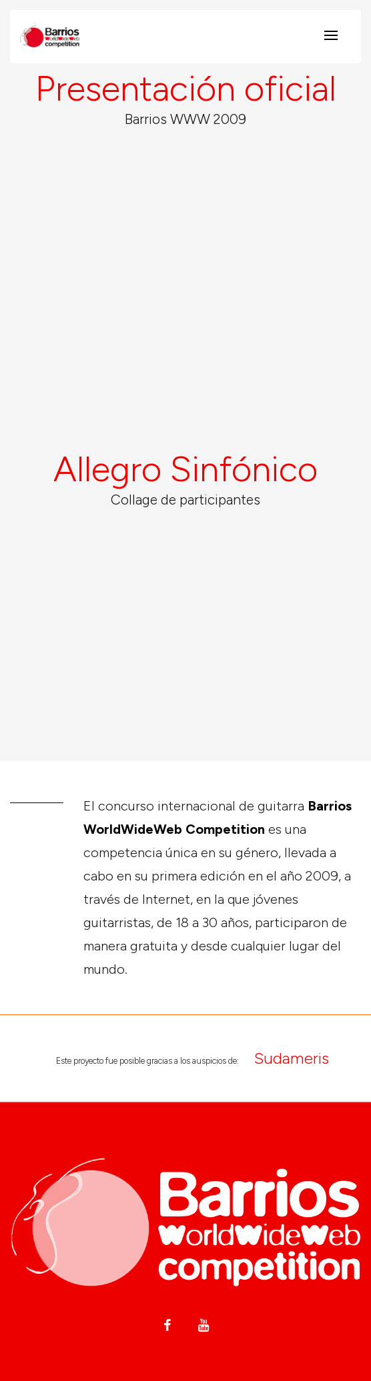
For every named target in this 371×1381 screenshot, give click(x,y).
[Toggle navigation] (331, 36)
